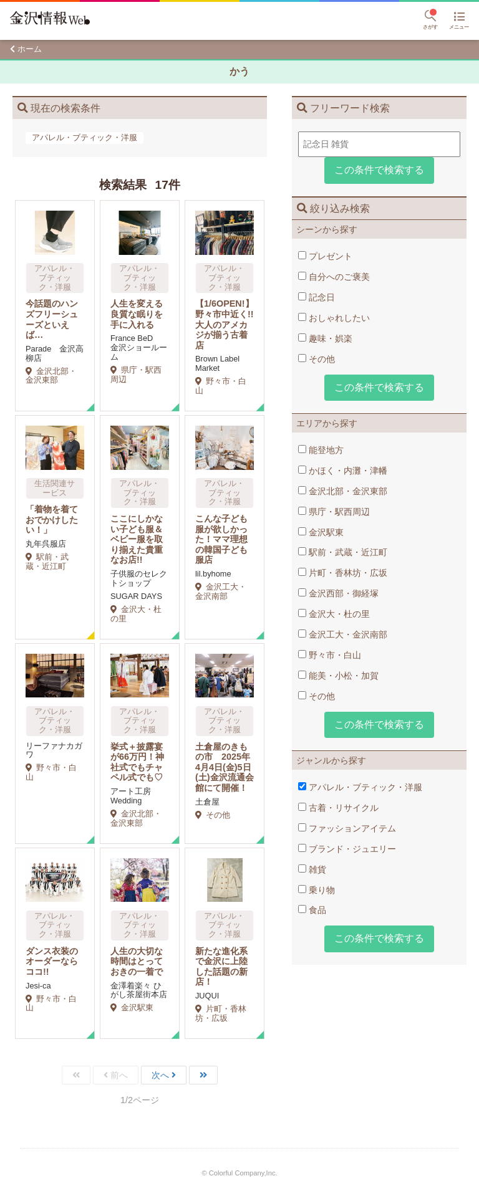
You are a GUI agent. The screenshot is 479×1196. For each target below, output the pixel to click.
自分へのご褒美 (334, 277)
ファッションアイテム (347, 828)
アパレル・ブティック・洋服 (360, 787)
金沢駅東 (321, 532)
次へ (160, 1075)
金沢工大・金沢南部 (342, 634)
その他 (316, 359)
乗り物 (316, 890)
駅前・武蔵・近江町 (342, 552)
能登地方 (321, 450)
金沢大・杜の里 (334, 614)
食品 (312, 910)
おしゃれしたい (334, 318)
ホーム (29, 49)
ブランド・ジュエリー (347, 849)
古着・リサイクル (338, 808)
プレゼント (325, 256)
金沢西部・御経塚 (338, 593)
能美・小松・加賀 (338, 676)
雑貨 (312, 869)
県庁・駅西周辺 (334, 512)
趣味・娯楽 (325, 338)
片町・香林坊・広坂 (342, 573)
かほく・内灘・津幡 (342, 471)
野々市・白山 (329, 655)
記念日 (316, 297)
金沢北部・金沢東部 (342, 491)
